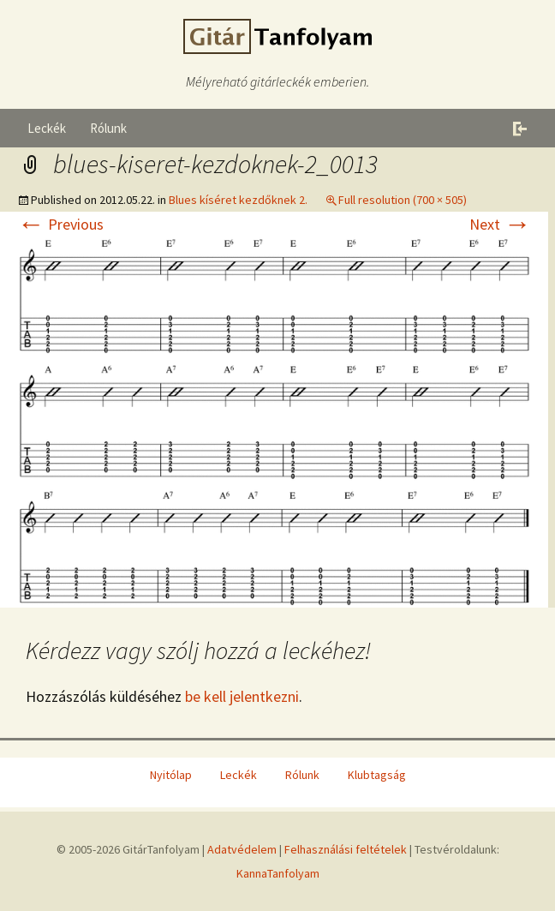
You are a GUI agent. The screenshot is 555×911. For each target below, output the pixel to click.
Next (500, 224)
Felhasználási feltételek (345, 849)
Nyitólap (171, 774)
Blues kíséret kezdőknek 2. (238, 199)
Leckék (46, 128)
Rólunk (108, 128)
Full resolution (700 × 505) (402, 199)
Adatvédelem (242, 849)
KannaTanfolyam (277, 873)
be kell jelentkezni (242, 696)
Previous (60, 224)
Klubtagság (377, 774)
